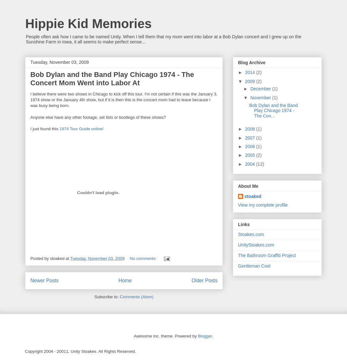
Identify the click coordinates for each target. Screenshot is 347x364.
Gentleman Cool (254, 266)
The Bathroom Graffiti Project (267, 255)
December (261, 88)
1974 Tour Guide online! (80, 128)
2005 (250, 155)
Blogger (205, 336)
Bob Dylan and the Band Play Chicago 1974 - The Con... (273, 111)
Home (125, 280)
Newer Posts (44, 280)
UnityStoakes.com (256, 244)
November (261, 97)
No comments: (144, 258)
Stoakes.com (251, 234)
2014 (250, 72)
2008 (250, 129)
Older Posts (205, 280)
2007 (250, 137)
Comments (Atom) (136, 296)
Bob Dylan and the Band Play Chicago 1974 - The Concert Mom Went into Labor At (112, 79)
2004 (250, 164)
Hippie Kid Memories (88, 24)
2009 (250, 81)
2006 (250, 146)
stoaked (252, 196)
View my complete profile (263, 205)
